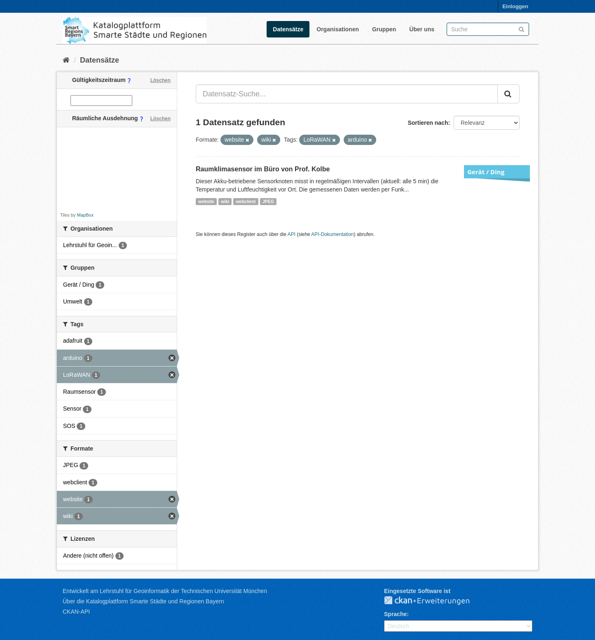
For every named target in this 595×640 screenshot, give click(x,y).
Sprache (395, 614)
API (291, 234)
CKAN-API (76, 611)
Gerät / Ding (485, 172)
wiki (225, 201)
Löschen (160, 80)
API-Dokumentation (332, 234)
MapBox (85, 215)
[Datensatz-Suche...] (347, 93)
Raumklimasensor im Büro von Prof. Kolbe (263, 169)
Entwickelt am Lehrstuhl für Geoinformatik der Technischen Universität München (165, 591)
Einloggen (515, 6)
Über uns (421, 29)
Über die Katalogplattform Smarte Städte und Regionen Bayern (143, 601)
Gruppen (384, 29)
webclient (246, 201)
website (206, 201)
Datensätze (288, 29)
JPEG (268, 201)
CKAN (433, 601)
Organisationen (337, 29)
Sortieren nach (428, 122)
